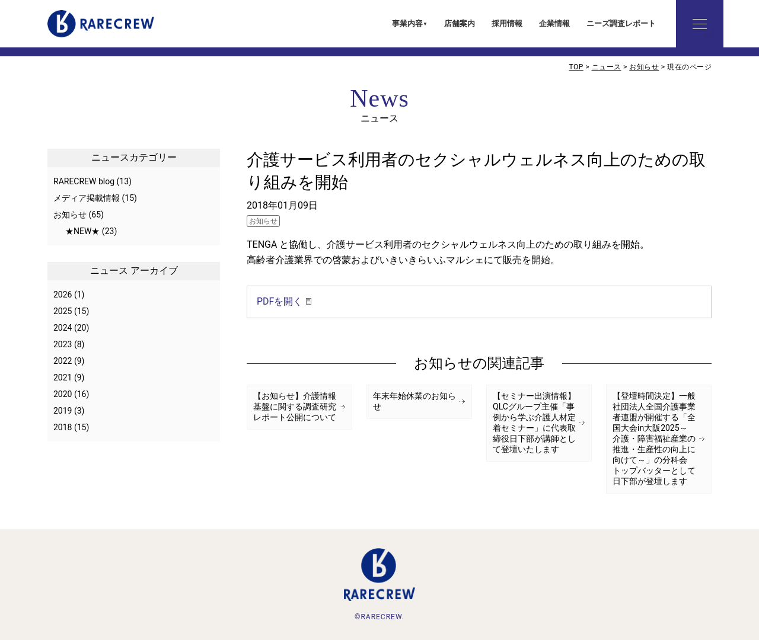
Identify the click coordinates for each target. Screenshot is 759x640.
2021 (62, 377)
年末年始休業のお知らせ (414, 401)
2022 (62, 361)
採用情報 (507, 23)
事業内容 (407, 23)
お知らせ (263, 221)
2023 (62, 344)
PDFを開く (279, 301)
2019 (62, 410)
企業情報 (554, 23)
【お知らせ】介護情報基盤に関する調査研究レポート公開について (294, 406)
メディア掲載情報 (86, 198)
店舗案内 (459, 23)
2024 (62, 327)
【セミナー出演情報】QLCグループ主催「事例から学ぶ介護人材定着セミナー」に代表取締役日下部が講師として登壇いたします (534, 422)
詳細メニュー (699, 23)
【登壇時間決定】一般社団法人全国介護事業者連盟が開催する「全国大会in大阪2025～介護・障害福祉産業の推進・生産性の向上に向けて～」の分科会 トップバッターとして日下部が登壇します (654, 438)
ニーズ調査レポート (621, 23)
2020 (62, 394)
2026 (62, 294)
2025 (62, 311)
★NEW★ (82, 231)
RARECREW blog (83, 181)
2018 (62, 427)
